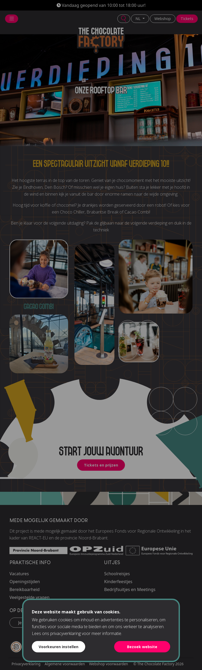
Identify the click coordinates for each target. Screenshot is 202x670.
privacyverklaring (65, 633)
